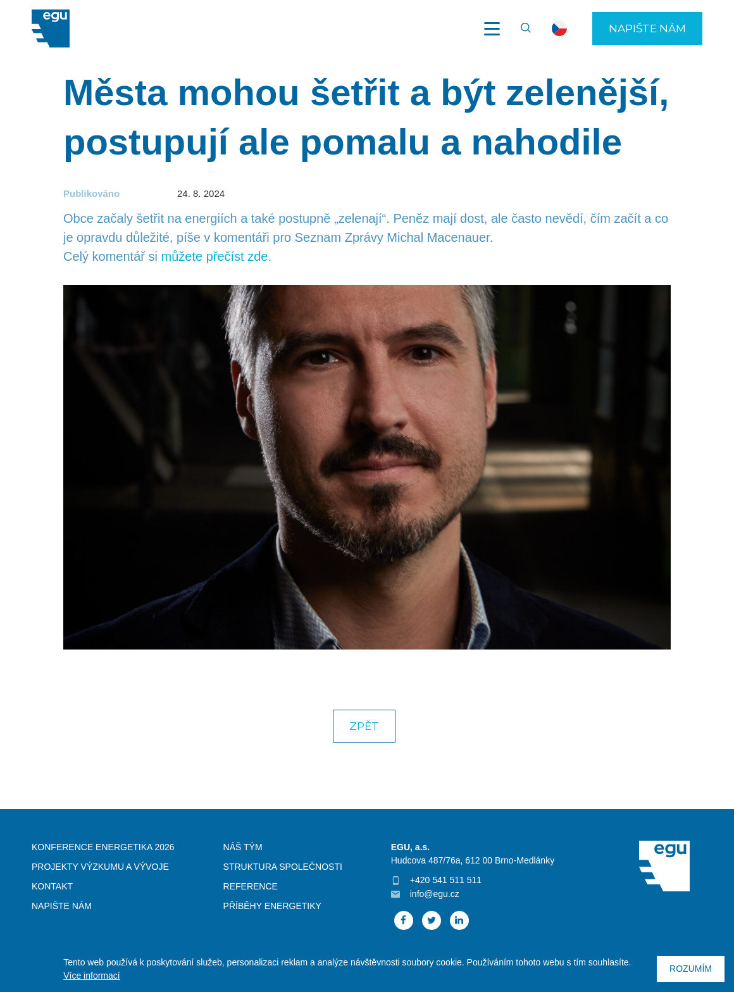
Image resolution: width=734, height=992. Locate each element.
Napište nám (647, 28)
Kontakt (52, 886)
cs (559, 28)
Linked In (459, 920)
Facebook (403, 920)
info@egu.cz (434, 894)
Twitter (431, 920)
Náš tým (243, 847)
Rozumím (690, 969)
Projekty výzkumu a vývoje (100, 867)
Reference (250, 886)
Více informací (91, 975)
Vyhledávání (520, 28)
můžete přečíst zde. (216, 256)
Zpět (364, 726)
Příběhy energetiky (272, 906)
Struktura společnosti (282, 867)
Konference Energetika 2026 (103, 847)
